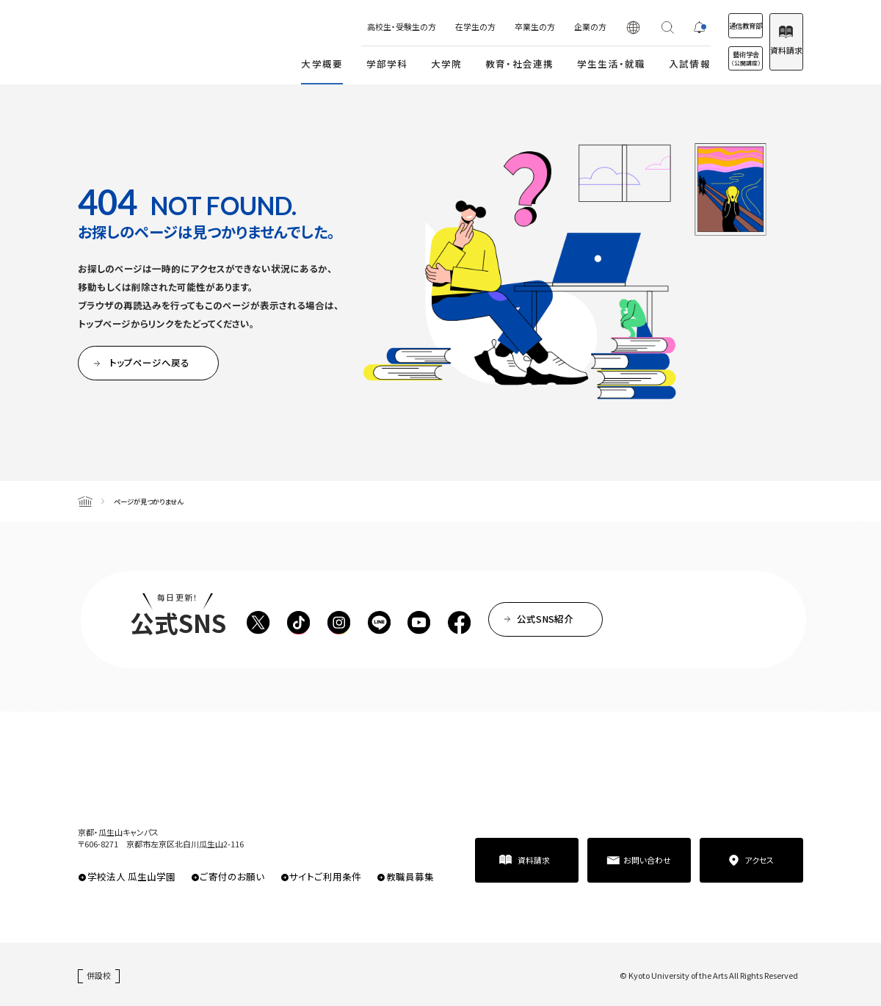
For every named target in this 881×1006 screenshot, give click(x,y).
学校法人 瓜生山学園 (131, 876)
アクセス (759, 860)
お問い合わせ (647, 860)
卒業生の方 (488, 26)
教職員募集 (410, 876)
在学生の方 (429, 26)
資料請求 (774, 50)
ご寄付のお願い (232, 876)
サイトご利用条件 (325, 876)
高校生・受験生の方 (355, 26)
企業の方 (544, 26)
